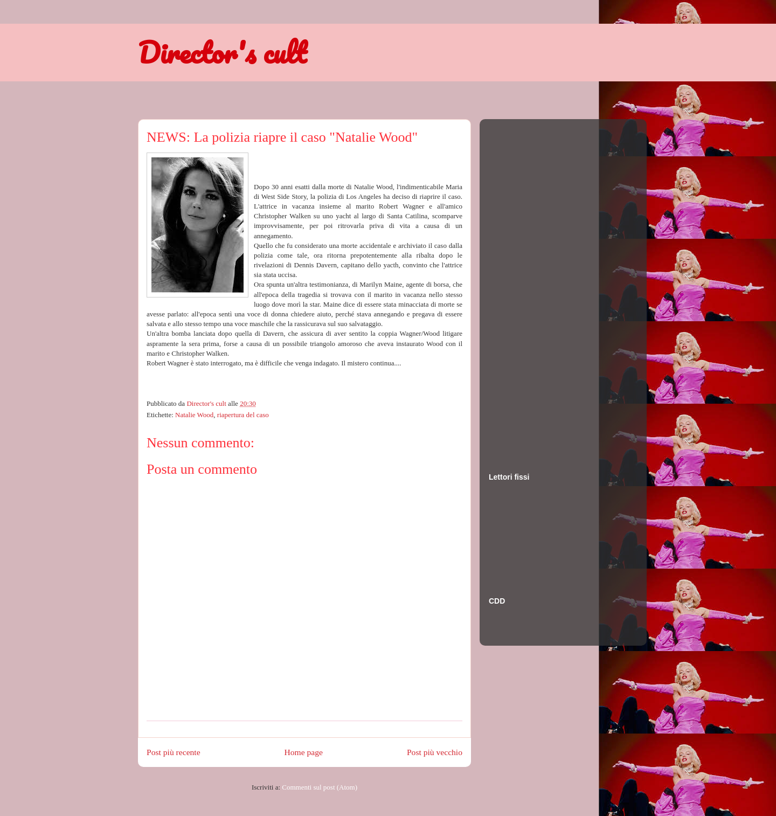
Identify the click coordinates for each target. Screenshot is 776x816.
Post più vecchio (434, 752)
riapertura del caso (243, 415)
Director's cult (222, 52)
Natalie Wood (194, 415)
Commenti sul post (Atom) (319, 787)
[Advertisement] (532, 285)
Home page (304, 752)
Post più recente (173, 752)
